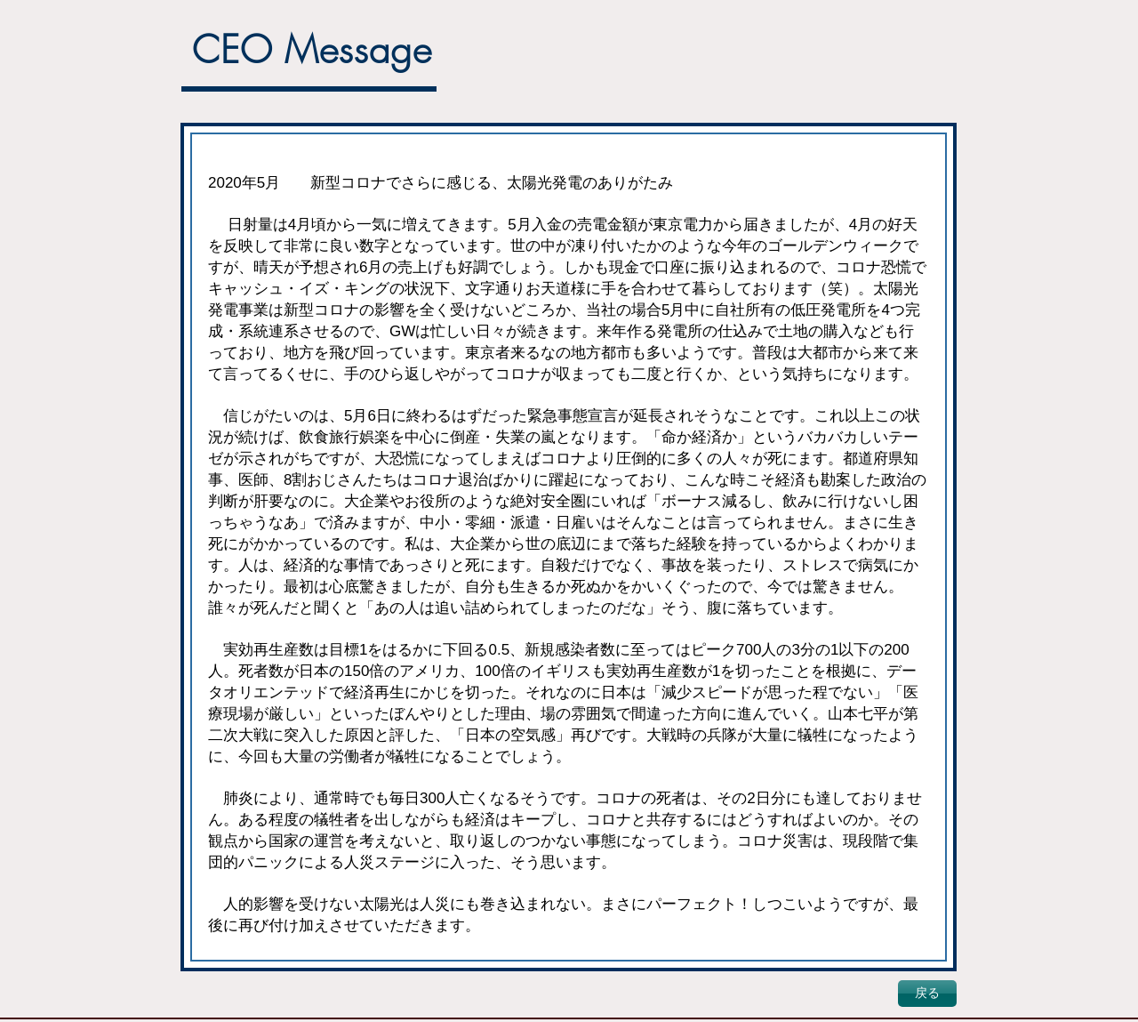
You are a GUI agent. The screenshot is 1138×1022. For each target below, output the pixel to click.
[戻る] (927, 993)
